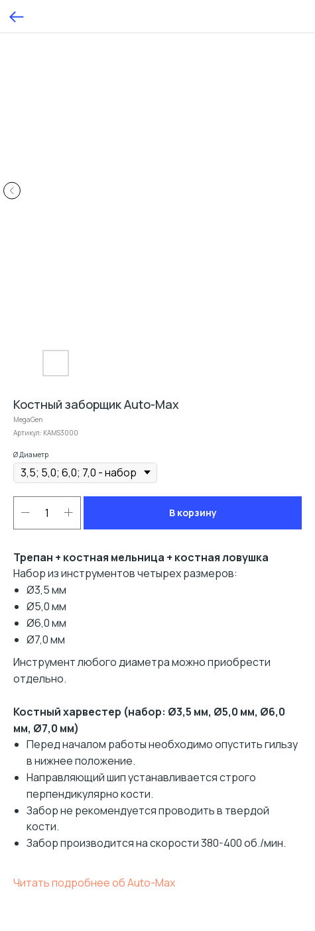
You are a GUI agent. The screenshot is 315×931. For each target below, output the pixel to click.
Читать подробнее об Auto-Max (94, 882)
